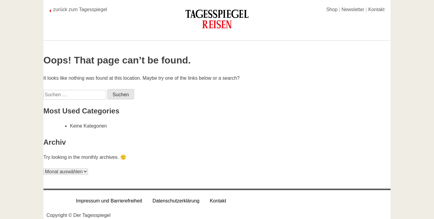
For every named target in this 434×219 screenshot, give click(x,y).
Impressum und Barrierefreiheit (109, 200)
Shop (332, 9)
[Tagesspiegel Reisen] (217, 21)
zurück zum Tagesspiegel (80, 9)
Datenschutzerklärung (176, 200)
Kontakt (376, 9)
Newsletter (352, 9)
